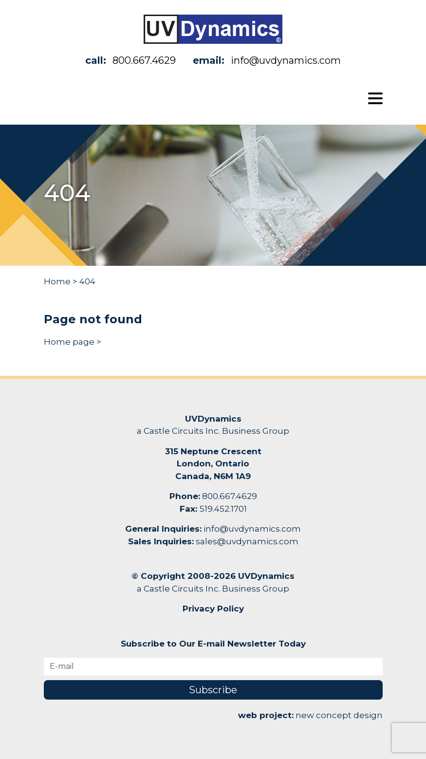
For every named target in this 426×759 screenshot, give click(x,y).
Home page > (72, 342)
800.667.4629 (144, 60)
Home (57, 281)
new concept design (339, 715)
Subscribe (213, 690)
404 (87, 281)
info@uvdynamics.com (286, 60)
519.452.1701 (223, 509)
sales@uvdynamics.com (247, 541)
